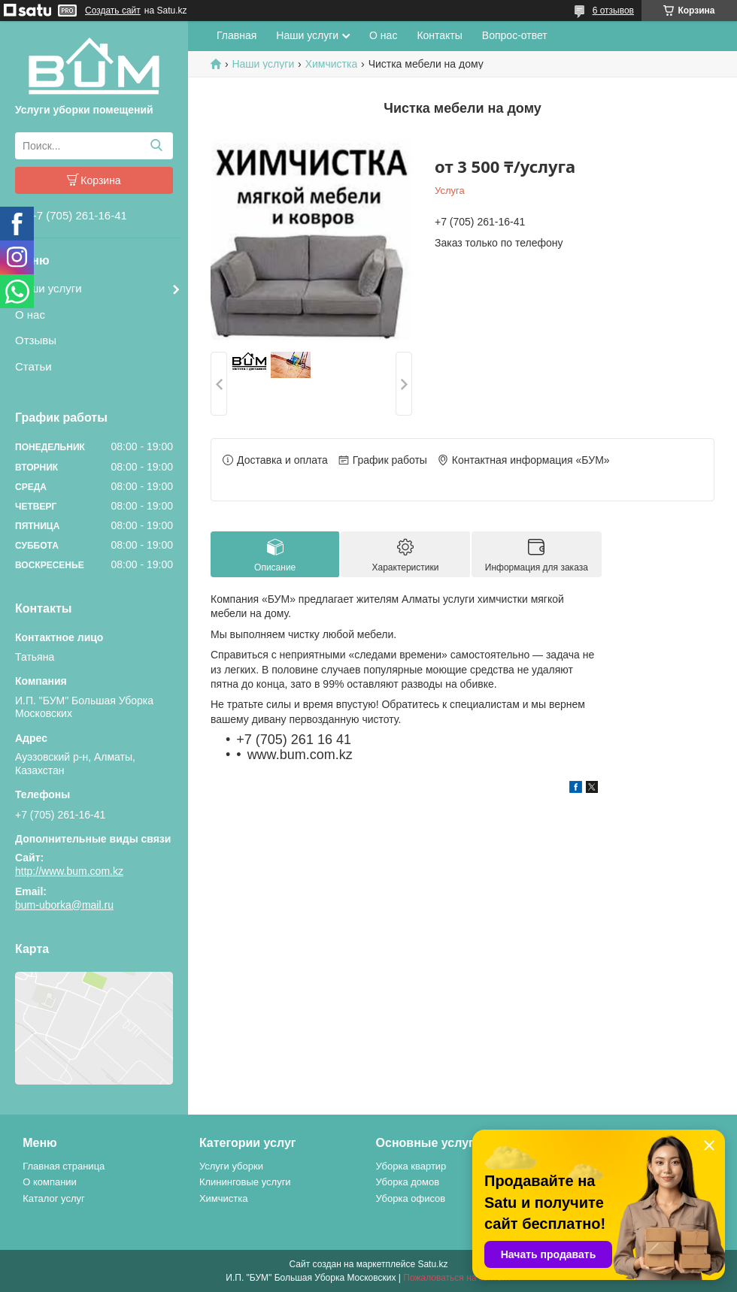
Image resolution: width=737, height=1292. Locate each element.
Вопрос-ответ (514, 35)
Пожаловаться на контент (457, 1277)
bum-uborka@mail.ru (64, 905)
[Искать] (156, 145)
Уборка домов (408, 1182)
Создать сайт (113, 10)
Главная (236, 35)
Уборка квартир (411, 1166)
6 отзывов (613, 10)
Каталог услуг (54, 1198)
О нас (30, 314)
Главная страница (64, 1166)
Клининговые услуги (245, 1182)
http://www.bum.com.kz (69, 871)
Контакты (439, 35)
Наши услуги (48, 288)
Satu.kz (432, 1264)
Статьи (33, 366)
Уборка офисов (411, 1198)
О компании (50, 1182)
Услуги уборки (231, 1166)
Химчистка (331, 64)
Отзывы (35, 340)
